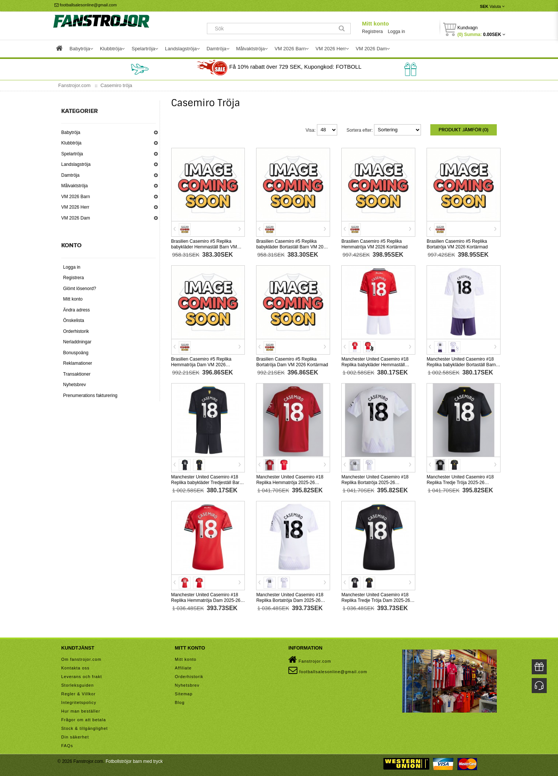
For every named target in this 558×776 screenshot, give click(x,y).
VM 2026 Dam (75, 218)
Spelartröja (72, 153)
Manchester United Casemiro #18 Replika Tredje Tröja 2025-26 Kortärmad (460, 481)
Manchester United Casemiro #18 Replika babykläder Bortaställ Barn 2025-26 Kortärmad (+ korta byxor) (461, 363)
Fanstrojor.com (309, 658)
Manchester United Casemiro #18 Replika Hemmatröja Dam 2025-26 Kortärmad (206, 599)
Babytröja (70, 132)
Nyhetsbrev (74, 384)
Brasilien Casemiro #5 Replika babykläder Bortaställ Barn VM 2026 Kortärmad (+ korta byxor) (292, 246)
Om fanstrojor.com (81, 658)
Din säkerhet (75, 736)
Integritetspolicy (78, 701)
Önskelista (73, 320)
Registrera (372, 31)
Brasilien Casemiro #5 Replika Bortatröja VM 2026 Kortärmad (457, 243)
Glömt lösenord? (79, 288)
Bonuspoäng (75, 352)
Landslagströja (75, 164)
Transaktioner (76, 374)
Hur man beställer (80, 710)
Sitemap (184, 692)
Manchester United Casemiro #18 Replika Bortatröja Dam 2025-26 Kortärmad (289, 599)
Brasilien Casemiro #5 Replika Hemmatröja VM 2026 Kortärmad (374, 243)
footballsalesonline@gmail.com (85, 5)
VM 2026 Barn (75, 196)
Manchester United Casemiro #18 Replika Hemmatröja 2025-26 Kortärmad (289, 481)
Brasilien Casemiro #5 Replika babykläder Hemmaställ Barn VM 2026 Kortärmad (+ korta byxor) (204, 246)
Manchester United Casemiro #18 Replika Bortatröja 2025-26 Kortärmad (375, 481)
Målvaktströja (74, 185)
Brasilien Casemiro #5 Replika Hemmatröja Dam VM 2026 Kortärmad (201, 363)
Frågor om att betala (83, 718)
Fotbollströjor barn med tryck (134, 760)
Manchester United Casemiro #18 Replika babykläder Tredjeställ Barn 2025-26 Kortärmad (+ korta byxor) (206, 481)
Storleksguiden (77, 684)
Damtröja (70, 175)
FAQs (67, 744)
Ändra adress (76, 310)
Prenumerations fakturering (90, 395)
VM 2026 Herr (75, 207)
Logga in (396, 31)
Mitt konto (375, 23)
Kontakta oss (75, 667)
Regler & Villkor (78, 692)
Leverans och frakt (81, 675)
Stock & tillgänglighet (84, 727)
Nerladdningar (77, 341)
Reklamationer (77, 363)
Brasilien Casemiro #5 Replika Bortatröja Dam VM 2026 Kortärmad (292, 360)
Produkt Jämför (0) (464, 130)
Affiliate (183, 667)
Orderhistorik (76, 331)
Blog (180, 701)
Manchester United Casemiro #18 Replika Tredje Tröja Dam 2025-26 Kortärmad (375, 599)
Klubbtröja (71, 143)
